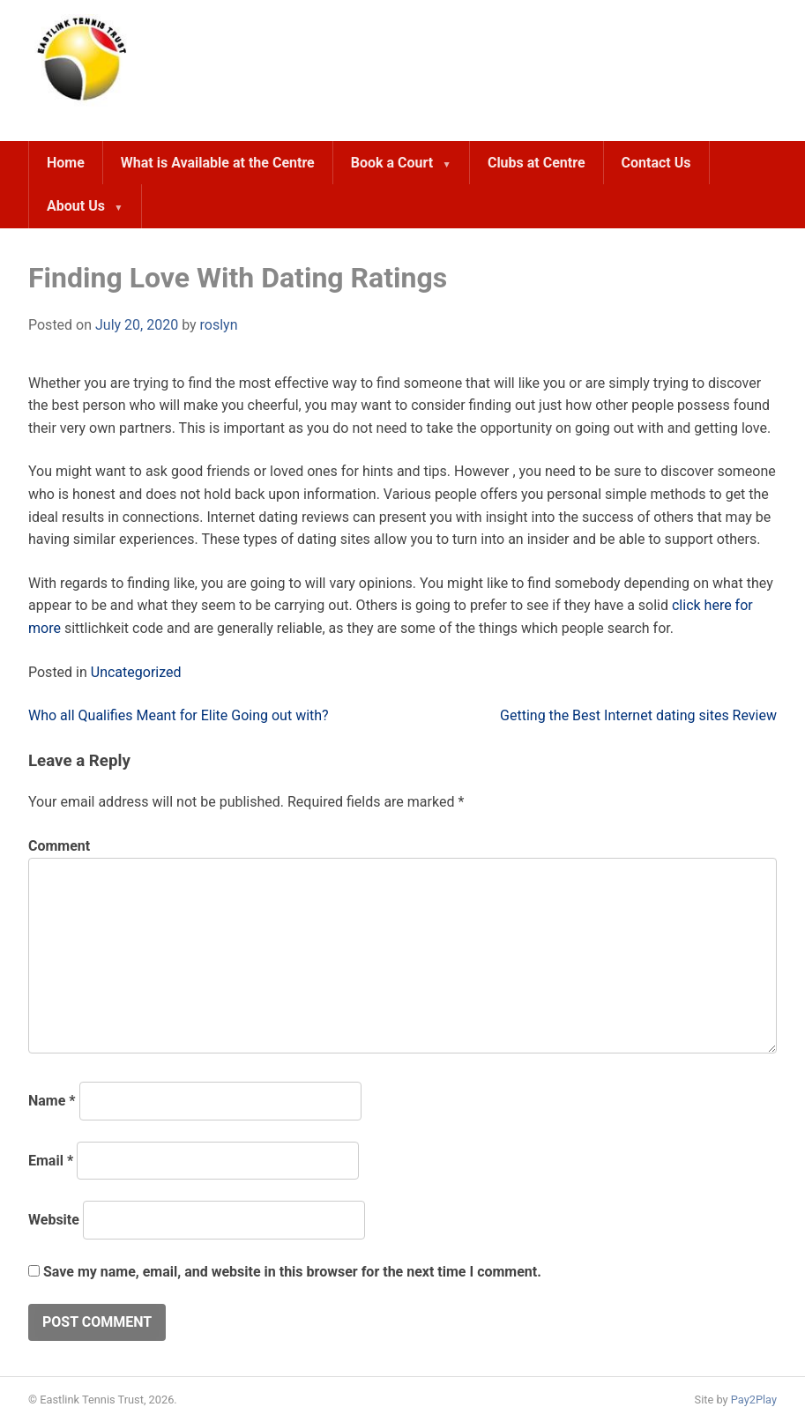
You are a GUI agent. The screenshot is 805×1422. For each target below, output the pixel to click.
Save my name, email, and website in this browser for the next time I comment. (292, 1271)
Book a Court (392, 162)
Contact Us (656, 162)
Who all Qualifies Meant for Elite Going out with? (178, 715)
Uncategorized (136, 672)
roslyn (219, 324)
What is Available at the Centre (218, 162)
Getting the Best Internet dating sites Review (638, 715)
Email (50, 1160)
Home (66, 162)
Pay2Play (754, 1399)
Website (53, 1219)
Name (52, 1100)
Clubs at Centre (536, 162)
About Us (76, 205)
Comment (59, 846)
